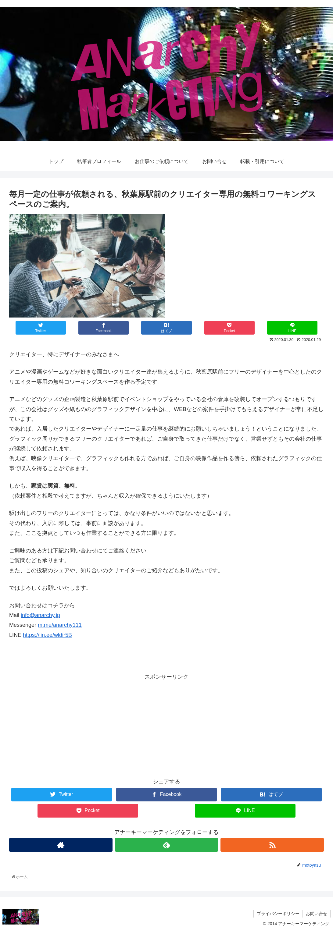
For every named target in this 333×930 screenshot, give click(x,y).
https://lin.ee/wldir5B (47, 635)
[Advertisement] (166, 724)
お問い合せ (316, 913)
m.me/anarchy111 (60, 625)
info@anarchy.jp (40, 615)
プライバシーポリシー (278, 913)
